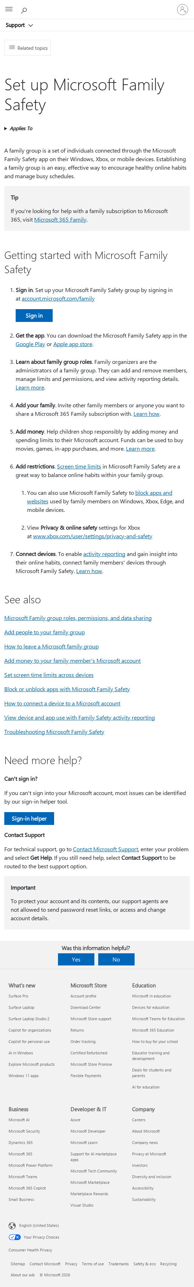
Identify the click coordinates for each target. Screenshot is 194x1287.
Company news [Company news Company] (145, 1142)
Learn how (146, 413)
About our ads (23, 1274)
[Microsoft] (96, 5)
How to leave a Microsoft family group (51, 646)
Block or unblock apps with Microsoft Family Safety (67, 689)
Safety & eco (144, 1263)
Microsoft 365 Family (60, 219)
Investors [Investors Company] (140, 1165)
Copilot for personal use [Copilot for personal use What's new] (29, 1041)
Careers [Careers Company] (139, 1119)
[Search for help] (25, 9)
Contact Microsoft (45, 1263)
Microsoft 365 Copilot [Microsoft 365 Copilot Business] (27, 1188)
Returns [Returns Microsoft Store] (77, 1030)
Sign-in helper (29, 818)
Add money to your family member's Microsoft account (72, 660)
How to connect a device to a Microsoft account (62, 703)
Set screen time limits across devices (49, 674)
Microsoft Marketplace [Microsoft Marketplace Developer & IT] (90, 1182)
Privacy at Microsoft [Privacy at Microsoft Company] (149, 1153)
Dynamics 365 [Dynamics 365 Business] (21, 1142)
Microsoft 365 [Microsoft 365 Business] (20, 1153)
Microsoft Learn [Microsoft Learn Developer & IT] (84, 1142)
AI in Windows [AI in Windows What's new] (21, 1052)
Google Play (30, 344)
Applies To (21, 128)
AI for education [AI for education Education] (145, 1087)
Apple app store (72, 344)
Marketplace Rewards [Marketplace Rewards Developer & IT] (89, 1193)
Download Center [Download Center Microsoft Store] (85, 1007)
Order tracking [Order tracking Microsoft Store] (82, 1041)
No (116, 959)
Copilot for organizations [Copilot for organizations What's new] (30, 1030)
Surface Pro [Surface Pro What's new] (18, 996)
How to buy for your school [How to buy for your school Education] (155, 1041)
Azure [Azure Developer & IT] (75, 1119)
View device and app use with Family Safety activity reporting (79, 717)
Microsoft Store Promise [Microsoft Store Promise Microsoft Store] (91, 1064)
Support (16, 24)
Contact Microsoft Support (105, 849)
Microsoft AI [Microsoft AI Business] (19, 1119)
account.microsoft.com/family (58, 298)
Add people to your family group (44, 632)
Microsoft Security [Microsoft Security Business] (24, 1131)
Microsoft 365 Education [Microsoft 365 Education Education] (153, 1030)
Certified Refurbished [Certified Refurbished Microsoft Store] (88, 1052)
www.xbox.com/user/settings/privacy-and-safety (92, 536)
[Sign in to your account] (182, 9)
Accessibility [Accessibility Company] (142, 1188)
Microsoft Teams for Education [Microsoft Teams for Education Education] (158, 1018)
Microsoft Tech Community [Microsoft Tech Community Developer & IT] (93, 1171)
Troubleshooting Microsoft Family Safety (54, 731)
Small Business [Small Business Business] (21, 1199)
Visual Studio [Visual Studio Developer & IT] (81, 1205)
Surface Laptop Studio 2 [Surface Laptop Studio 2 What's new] (29, 1018)
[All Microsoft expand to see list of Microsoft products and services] (8, 9)
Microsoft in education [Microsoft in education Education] (151, 996)
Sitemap (18, 1263)
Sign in (34, 315)
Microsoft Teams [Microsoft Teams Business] (23, 1176)
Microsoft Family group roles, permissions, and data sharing (78, 617)
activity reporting (104, 553)
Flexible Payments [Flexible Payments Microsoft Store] (85, 1075)
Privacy (71, 1263)
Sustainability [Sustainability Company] (144, 1199)
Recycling (168, 1263)
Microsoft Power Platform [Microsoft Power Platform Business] (30, 1165)
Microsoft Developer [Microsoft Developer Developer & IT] (88, 1131)
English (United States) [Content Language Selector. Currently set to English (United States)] (39, 1225)
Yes (76, 959)
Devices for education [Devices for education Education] (150, 1007)
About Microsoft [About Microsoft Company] (146, 1131)
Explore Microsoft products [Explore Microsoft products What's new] (32, 1064)
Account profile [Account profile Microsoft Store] (83, 996)
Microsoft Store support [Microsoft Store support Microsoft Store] (90, 1018)
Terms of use (93, 1263)
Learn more (30, 387)
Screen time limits (79, 466)
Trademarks (119, 1263)
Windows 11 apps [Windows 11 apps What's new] (24, 1075)
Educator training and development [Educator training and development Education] (150, 1055)
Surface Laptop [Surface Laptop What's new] (21, 1007)
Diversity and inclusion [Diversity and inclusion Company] (151, 1176)
